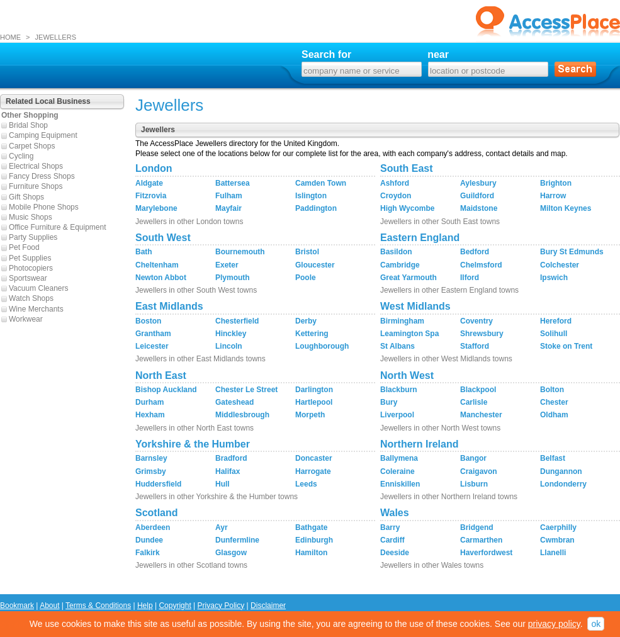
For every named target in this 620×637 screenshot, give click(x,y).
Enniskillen (400, 484)
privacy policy (554, 624)
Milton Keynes (565, 208)
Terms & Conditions (98, 605)
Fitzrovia (150, 195)
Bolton (552, 389)
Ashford (394, 183)
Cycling (21, 156)
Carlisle (473, 402)
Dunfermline (237, 540)
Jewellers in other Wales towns (431, 565)
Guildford (477, 195)
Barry (390, 527)
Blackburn (398, 389)
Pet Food (24, 247)
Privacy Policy (221, 605)
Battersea (232, 183)
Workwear (26, 319)
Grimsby (150, 471)
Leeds (306, 484)
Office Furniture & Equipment (57, 227)
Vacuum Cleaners (39, 288)
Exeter (227, 265)
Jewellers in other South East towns (440, 221)
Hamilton (311, 552)
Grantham (153, 333)
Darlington (314, 389)
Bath (143, 251)
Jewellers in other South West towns (196, 290)
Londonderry (563, 484)
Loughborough (322, 346)
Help (145, 605)
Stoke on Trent (566, 346)
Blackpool (478, 389)
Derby (306, 321)
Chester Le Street (246, 389)
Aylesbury (478, 183)
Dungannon (561, 471)
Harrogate (313, 471)
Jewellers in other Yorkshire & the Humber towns (216, 496)
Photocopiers (31, 268)
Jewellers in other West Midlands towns (446, 358)
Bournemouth (240, 251)
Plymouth (232, 277)
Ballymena (399, 458)
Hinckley (230, 333)
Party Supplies (33, 237)
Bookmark (17, 605)
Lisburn (474, 484)
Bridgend (476, 527)
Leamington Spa (409, 333)
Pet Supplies (30, 258)
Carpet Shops (32, 146)
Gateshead (234, 402)
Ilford (469, 277)
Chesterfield (237, 321)
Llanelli (553, 552)
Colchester (559, 265)
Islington (311, 195)
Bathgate (311, 527)
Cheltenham (157, 265)
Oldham (554, 414)
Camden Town (320, 183)
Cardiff (392, 540)
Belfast (552, 458)
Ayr (221, 527)
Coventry (476, 321)
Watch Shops (31, 298)
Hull (222, 484)
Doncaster (313, 458)
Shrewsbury (482, 333)
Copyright (175, 605)
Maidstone (478, 208)
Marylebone (156, 208)
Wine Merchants (36, 309)
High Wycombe (407, 208)
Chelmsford (481, 265)
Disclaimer (268, 605)
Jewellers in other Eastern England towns (449, 290)
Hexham (150, 414)
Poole (305, 277)
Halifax (227, 471)
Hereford (556, 321)
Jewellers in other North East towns (194, 428)
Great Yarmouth (408, 277)
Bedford (474, 251)
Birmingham (402, 321)
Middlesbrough (242, 414)
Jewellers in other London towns (189, 221)
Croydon (395, 195)
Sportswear (28, 278)
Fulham (228, 195)
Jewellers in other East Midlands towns (200, 358)
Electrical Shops (36, 166)
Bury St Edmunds (572, 251)
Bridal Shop (28, 125)
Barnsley (151, 458)
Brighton (556, 183)
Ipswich (554, 277)
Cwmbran (557, 540)
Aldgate (149, 183)
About (49, 605)
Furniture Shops (35, 186)
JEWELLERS (55, 37)
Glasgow (231, 552)
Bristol (307, 251)
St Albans (397, 346)
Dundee (149, 540)
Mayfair (228, 208)
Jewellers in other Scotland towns (191, 565)
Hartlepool (313, 402)
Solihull (553, 333)
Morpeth (310, 414)
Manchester (481, 414)
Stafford (474, 346)
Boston (148, 321)
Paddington (316, 208)
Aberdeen (152, 527)
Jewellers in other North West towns (440, 428)
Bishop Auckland (166, 389)
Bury (388, 402)
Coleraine (397, 471)
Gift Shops (26, 197)
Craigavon (478, 471)
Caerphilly (558, 527)
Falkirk (147, 552)
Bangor (473, 458)
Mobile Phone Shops (44, 207)
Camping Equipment (43, 135)
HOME (10, 37)
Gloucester (315, 265)
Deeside (394, 552)
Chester (554, 402)
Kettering (312, 333)
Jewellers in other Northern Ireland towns (448, 496)
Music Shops (30, 217)
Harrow (553, 195)
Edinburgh (314, 540)
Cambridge (400, 265)
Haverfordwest (486, 552)
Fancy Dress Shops (42, 176)
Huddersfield (158, 484)
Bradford (231, 458)
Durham (149, 402)
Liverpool (397, 414)
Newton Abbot (160, 277)
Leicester (152, 346)
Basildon (396, 251)
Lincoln (228, 346)
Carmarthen (481, 540)
